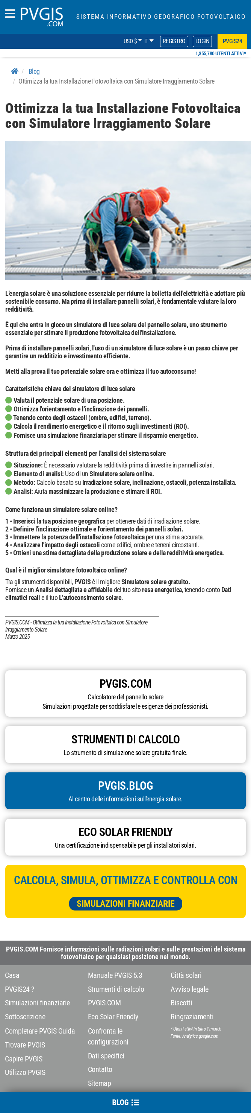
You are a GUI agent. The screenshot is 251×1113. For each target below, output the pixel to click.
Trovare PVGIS (25, 1044)
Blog (34, 71)
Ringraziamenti (192, 1016)
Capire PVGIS (23, 1058)
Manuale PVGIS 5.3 (115, 975)
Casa (12, 975)
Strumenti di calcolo (116, 989)
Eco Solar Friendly (113, 1016)
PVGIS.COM (104, 1002)
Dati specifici (106, 1055)
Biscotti (181, 1002)
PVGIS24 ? (19, 989)
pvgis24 (232, 41)
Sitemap (99, 1083)
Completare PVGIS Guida (40, 1030)
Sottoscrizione (25, 1016)
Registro (174, 41)
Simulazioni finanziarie (126, 903)
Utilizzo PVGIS (25, 1072)
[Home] (14, 71)
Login (202, 41)
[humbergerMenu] (10, 14)
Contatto (100, 1069)
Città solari (186, 975)
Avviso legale (190, 989)
